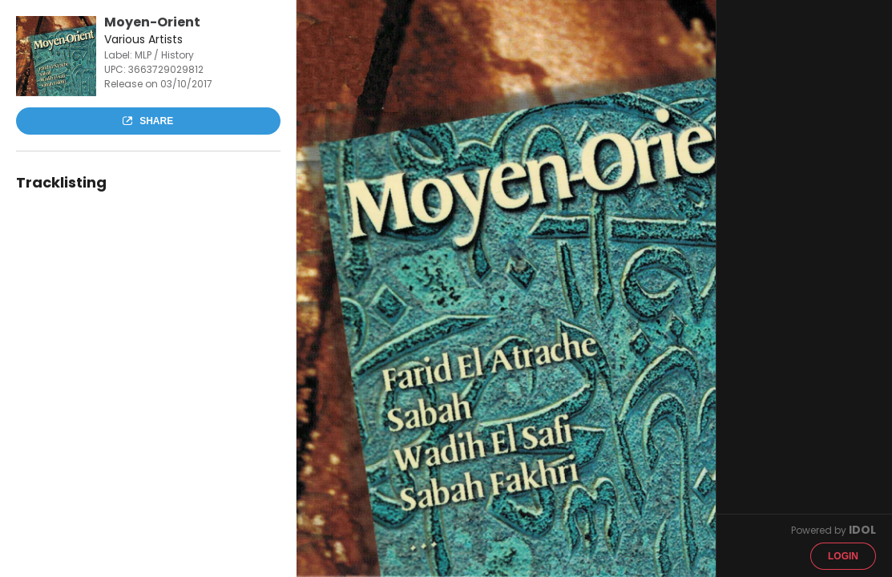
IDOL (862, 530)
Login (843, 556)
